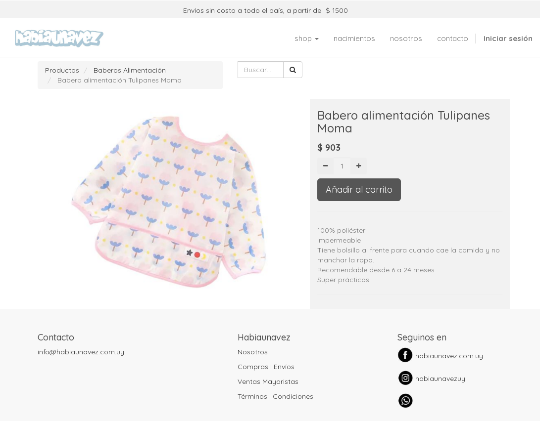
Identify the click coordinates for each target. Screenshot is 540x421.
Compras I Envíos (266, 366)
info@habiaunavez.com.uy (81, 351)
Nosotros (253, 351)
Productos (62, 70)
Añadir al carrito (359, 189)
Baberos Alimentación (130, 70)
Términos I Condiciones (275, 396)
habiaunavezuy (440, 378)
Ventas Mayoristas (268, 381)
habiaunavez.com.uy (449, 355)
